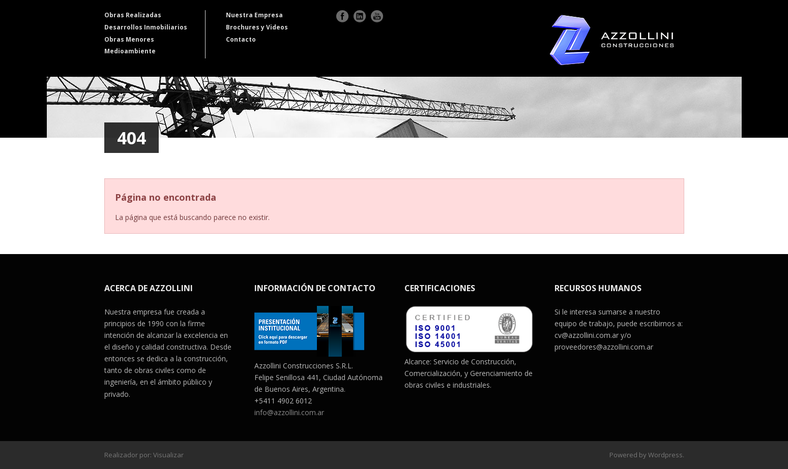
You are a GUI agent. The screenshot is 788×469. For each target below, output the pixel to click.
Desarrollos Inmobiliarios (145, 27)
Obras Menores (129, 39)
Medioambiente (130, 51)
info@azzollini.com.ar (289, 412)
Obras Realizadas (132, 15)
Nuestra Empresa (254, 15)
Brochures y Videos (257, 27)
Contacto (241, 39)
